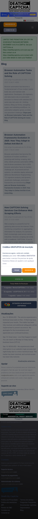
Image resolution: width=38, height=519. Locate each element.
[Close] (34, 247)
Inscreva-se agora (9, 253)
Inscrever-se (29, 270)
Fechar (16, 270)
